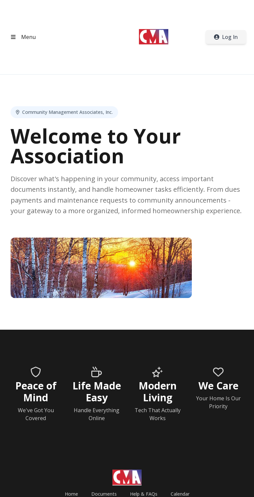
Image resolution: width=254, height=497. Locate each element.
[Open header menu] (22, 37)
